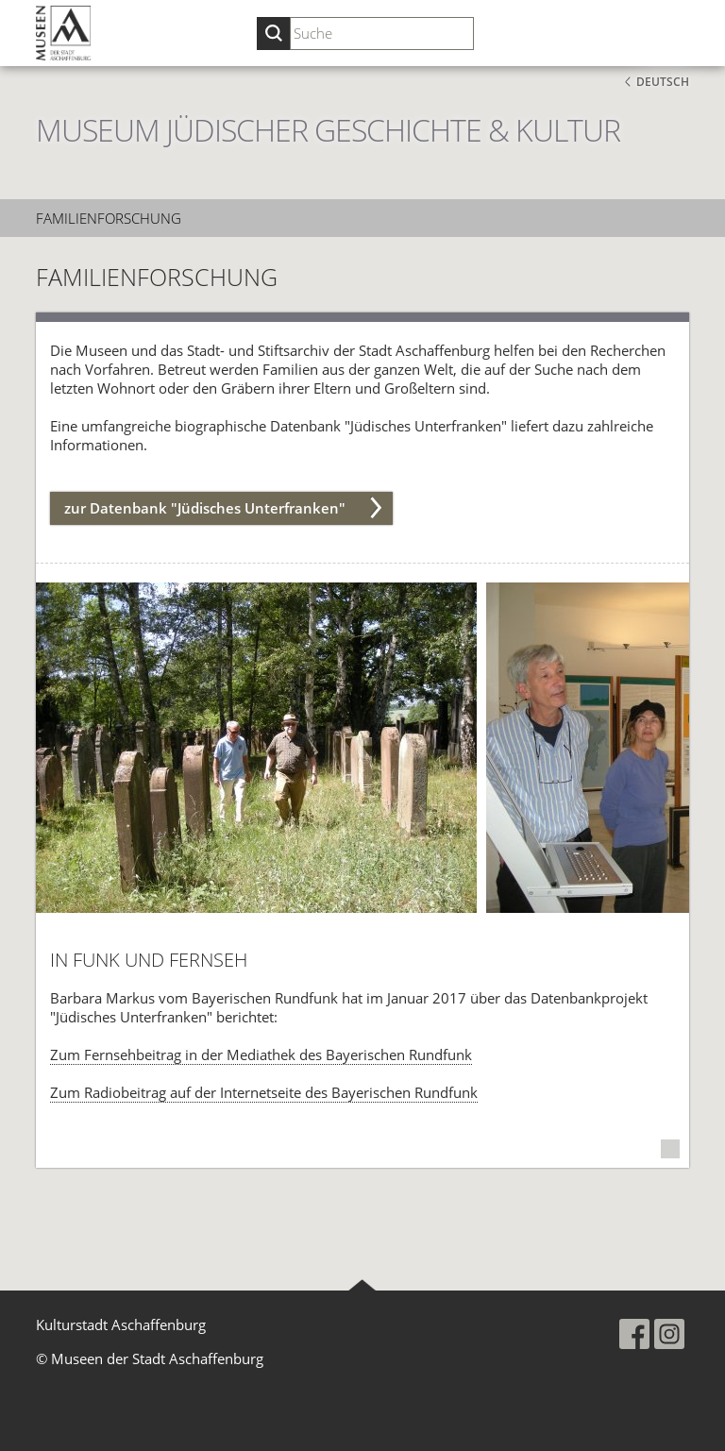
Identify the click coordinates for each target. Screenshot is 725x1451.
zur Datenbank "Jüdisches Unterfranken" (205, 507)
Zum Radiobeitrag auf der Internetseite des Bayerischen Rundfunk (264, 1092)
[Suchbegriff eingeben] (382, 33)
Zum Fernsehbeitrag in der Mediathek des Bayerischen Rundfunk (261, 1054)
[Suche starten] (273, 33)
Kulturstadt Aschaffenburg (121, 1324)
